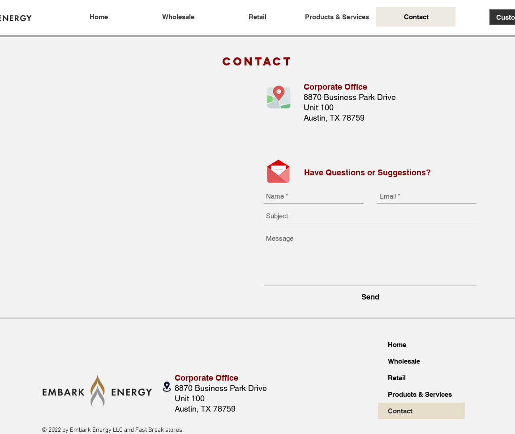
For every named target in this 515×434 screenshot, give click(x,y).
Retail (397, 378)
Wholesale (404, 361)
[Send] (370, 297)
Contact (400, 411)
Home (397, 344)
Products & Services (420, 394)
